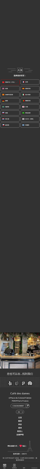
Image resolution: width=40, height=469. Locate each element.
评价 (20, 424)
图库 (20, 421)
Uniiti (24, 454)
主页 (20, 418)
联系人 (20, 431)
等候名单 (14, 465)
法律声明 (20, 435)
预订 (5, 465)
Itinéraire (34, 465)
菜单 (20, 428)
